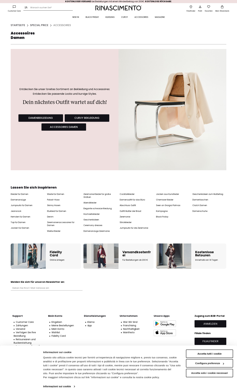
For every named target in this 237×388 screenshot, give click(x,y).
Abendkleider (89, 202)
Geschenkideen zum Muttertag (207, 194)
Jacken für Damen (20, 227)
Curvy (180, 33)
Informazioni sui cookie (57, 381)
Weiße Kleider (53, 231)
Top (135, 33)
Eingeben (57, 322)
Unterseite (146, 33)
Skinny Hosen (53, 205)
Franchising (129, 325)
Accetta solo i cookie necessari (209, 368)
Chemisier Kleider (164, 199)
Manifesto (129, 332)
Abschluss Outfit (128, 205)
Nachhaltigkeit (131, 329)
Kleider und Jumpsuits (118, 33)
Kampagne (162, 211)
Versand (20, 329)
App (89, 325)
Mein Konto (58, 329)
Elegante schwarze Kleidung (97, 208)
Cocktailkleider (127, 194)
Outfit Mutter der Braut (130, 211)
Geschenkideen (91, 219)
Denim (50, 216)
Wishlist (56, 332)
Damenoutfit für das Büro (132, 199)
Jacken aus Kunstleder (167, 194)
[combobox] (48, 8)
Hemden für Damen (20, 216)
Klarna (90, 322)
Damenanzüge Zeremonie (96, 231)
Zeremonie (125, 216)
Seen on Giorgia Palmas (168, 205)
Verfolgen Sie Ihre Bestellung (25, 334)
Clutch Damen (199, 205)
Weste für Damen (55, 194)
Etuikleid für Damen (56, 211)
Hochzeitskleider (91, 214)
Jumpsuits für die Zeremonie (134, 227)
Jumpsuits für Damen (21, 205)
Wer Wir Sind (130, 322)
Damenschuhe (199, 211)
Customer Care (25, 322)
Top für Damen (18, 222)
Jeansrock (16, 211)
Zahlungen (22, 325)
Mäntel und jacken (164, 33)
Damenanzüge (18, 199)
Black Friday (162, 216)
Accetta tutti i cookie (210, 348)
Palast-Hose (53, 199)
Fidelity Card (59, 336)
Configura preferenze (209, 358)
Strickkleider (126, 222)
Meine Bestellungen (63, 325)
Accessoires (193, 33)
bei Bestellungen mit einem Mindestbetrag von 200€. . (118, 1)
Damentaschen (200, 199)
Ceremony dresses (92, 225)
